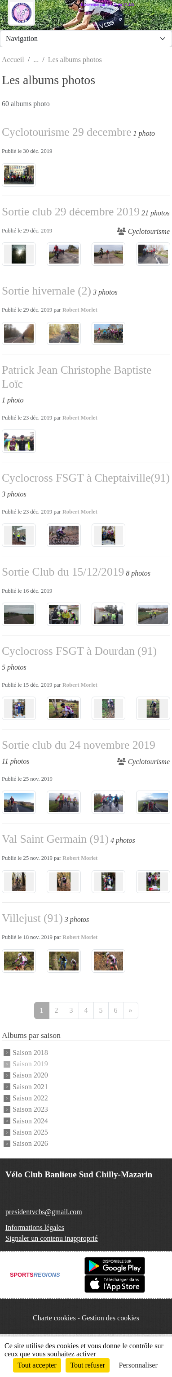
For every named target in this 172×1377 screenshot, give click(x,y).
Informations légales (34, 1227)
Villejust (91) (32, 918)
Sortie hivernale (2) (46, 290)
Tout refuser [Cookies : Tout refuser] (87, 1365)
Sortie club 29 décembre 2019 (71, 211)
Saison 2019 (30, 1064)
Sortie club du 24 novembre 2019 (78, 744)
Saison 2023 (30, 1109)
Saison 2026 (30, 1144)
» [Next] (130, 1010)
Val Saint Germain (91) (55, 838)
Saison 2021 (30, 1087)
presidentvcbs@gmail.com (43, 1212)
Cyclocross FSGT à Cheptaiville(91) (86, 477)
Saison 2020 (30, 1075)
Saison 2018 (30, 1052)
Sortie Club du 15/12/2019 (63, 571)
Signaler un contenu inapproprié (51, 1238)
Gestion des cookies (110, 1318)
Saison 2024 (30, 1121)
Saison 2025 (30, 1132)
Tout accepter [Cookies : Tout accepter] (37, 1365)
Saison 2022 (30, 1098)
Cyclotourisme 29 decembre (67, 132)
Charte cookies (54, 1318)
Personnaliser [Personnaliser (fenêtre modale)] (138, 1365)
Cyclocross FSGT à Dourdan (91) (79, 650)
